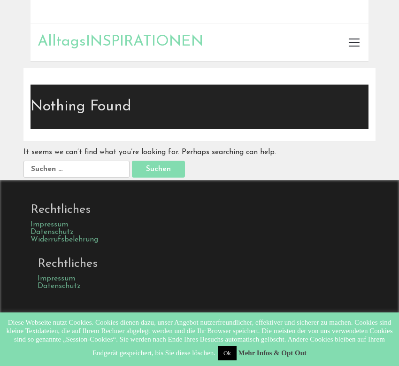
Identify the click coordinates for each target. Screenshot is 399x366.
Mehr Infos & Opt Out (272, 353)
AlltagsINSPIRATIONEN (120, 41)
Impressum (49, 224)
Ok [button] (227, 353)
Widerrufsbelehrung (64, 239)
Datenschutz (52, 232)
